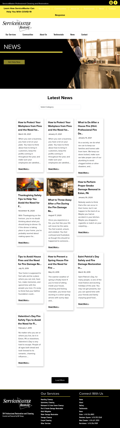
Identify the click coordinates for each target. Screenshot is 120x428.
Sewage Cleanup (46, 417)
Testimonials (83, 408)
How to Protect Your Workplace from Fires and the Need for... (30, 126)
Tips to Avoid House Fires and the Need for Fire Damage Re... (30, 260)
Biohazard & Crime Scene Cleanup (52, 405)
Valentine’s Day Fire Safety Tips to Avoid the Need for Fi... (29, 320)
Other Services (46, 423)
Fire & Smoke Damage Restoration (52, 408)
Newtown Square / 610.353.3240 (90, 417)
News (81, 411)
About (81, 402)
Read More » (23, 169)
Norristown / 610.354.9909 (88, 423)
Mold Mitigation (46, 411)
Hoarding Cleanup (47, 399)
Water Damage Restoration (49, 414)
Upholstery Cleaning (47, 402)
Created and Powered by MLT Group (13, 416)
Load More (60, 380)
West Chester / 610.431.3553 (89, 420)
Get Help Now (14, 62)
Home (81, 399)
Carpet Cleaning (46, 420)
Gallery (81, 405)
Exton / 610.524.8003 (86, 414)
